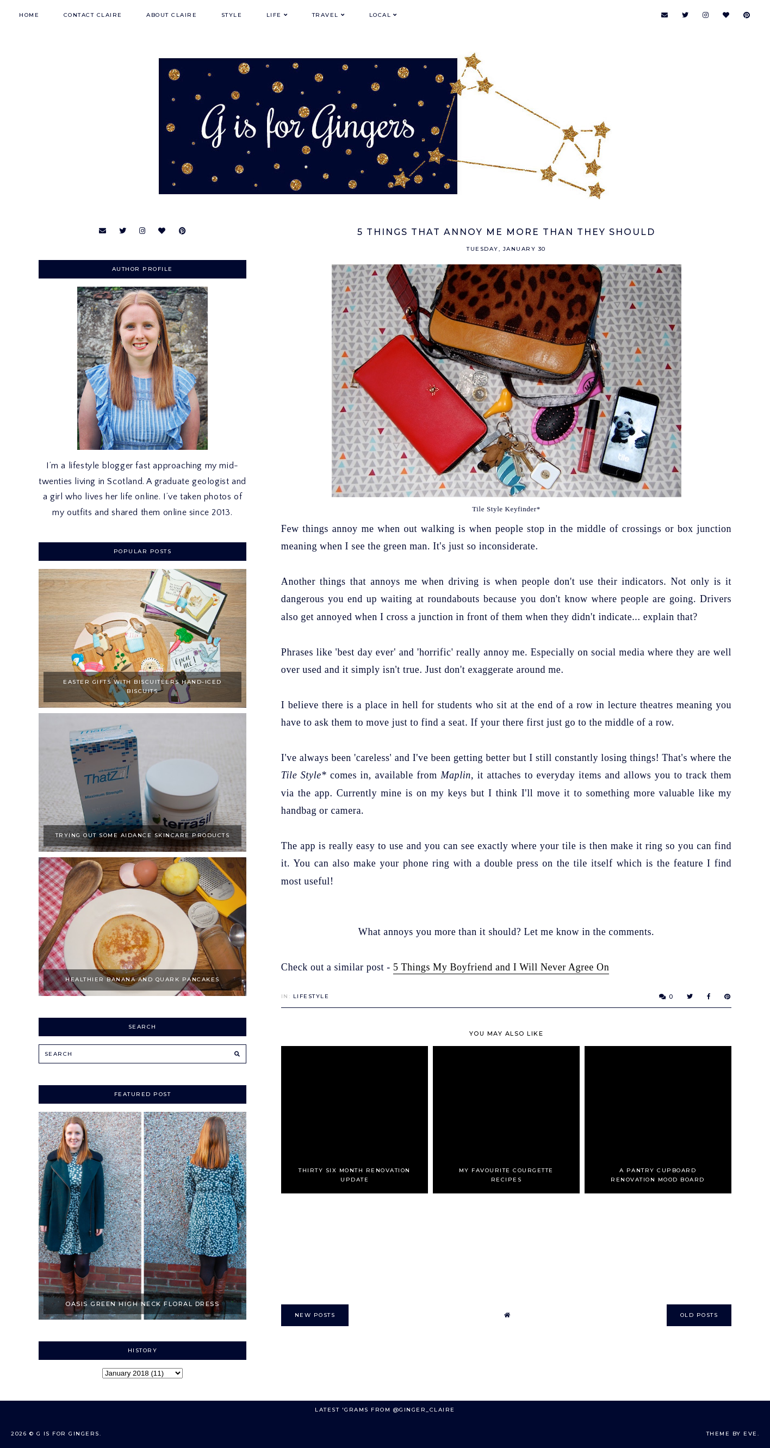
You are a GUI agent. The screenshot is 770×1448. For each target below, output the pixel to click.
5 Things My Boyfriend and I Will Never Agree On (501, 967)
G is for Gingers (68, 1433)
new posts (315, 1315)
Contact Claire (93, 14)
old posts (699, 1315)
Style (232, 14)
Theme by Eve (731, 1433)
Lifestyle (311, 996)
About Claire (171, 14)
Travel (325, 14)
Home (29, 14)
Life (274, 14)
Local (380, 14)
